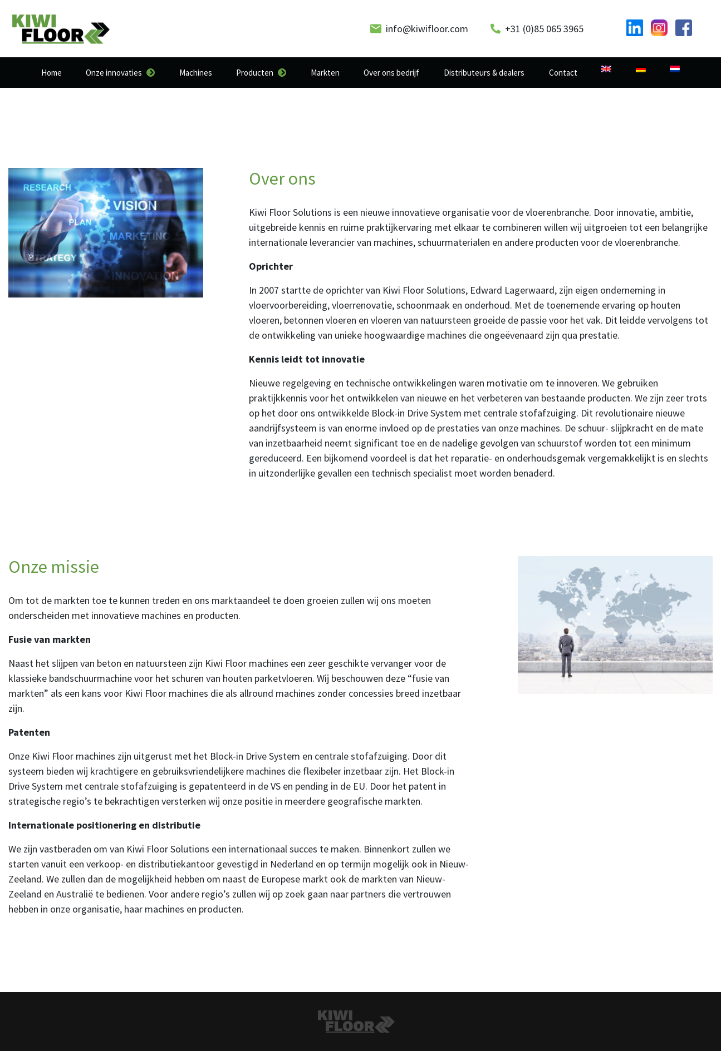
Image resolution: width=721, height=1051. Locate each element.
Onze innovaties (114, 72)
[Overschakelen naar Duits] (641, 69)
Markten (325, 72)
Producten (254, 72)
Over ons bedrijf (391, 72)
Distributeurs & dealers (484, 72)
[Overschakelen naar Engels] (606, 69)
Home (51, 72)
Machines (195, 72)
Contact (563, 72)
